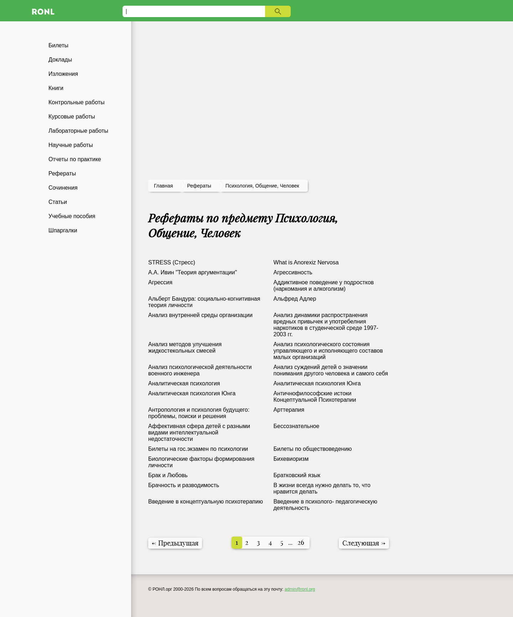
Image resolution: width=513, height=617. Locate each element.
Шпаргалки (62, 230)
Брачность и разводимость (183, 485)
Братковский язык (297, 475)
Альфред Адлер (295, 299)
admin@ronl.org (300, 589)
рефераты (199, 186)
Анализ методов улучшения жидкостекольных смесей (185, 347)
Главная (163, 186)
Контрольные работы (76, 102)
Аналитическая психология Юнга (317, 383)
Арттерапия (289, 410)
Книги (55, 88)
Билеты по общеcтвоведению (313, 449)
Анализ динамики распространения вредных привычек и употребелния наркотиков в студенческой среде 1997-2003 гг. (326, 324)
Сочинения (63, 188)
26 (300, 542)
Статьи (57, 202)
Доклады (60, 60)
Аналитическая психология (184, 383)
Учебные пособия (71, 216)
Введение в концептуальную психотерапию (205, 502)
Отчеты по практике (74, 159)
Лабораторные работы (78, 131)
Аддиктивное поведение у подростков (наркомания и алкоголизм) (324, 285)
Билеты (58, 45)
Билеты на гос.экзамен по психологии (198, 449)
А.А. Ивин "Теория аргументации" (192, 272)
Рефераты (62, 173)
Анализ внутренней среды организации (200, 315)
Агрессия (160, 282)
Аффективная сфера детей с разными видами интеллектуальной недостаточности (199, 432)
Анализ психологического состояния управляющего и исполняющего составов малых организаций (328, 350)
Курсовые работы (71, 117)
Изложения (63, 74)
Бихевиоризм (291, 459)
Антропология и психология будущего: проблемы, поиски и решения (198, 413)
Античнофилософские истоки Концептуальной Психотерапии (315, 396)
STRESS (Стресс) (171, 262)
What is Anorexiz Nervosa (306, 262)
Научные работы (70, 145)
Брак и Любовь (168, 475)
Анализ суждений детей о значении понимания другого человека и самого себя (331, 370)
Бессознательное (297, 426)
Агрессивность (293, 272)
